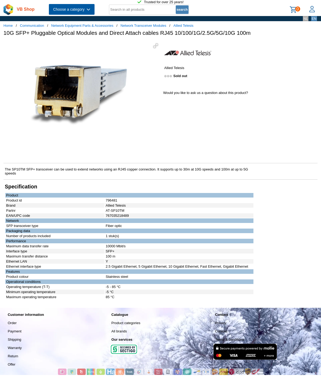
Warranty (15, 348)
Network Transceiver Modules (143, 26)
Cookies (221, 331)
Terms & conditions (229, 340)
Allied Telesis (183, 26)
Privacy (220, 323)
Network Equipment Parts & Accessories (82, 26)
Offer (11, 364)
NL (305, 19)
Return (13, 356)
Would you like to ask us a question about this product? (205, 93)
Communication (32, 26)
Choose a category (71, 9)
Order (12, 323)
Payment (14, 331)
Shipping (14, 340)
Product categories (125, 323)
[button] (155, 45)
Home (8, 26)
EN (314, 19)
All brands (119, 331)
